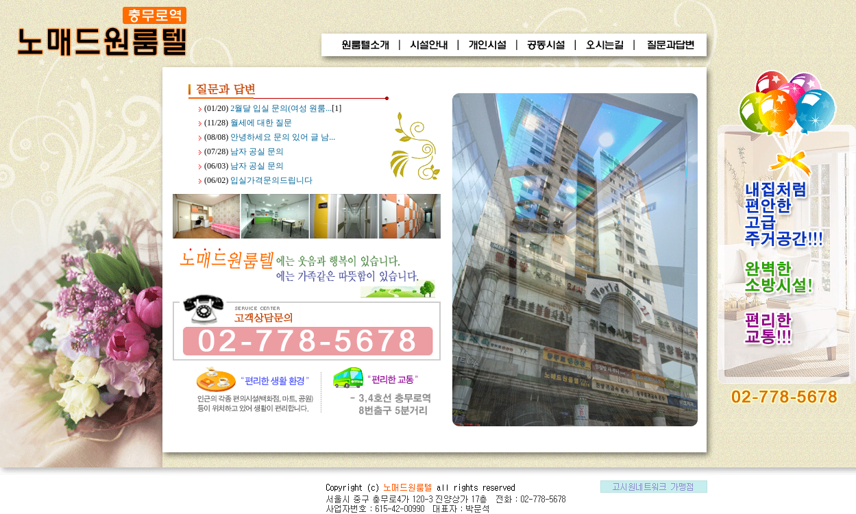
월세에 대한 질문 (261, 122)
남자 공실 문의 (257, 151)
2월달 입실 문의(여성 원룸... (281, 108)
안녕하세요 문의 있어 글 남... (282, 137)
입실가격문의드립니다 (271, 180)
